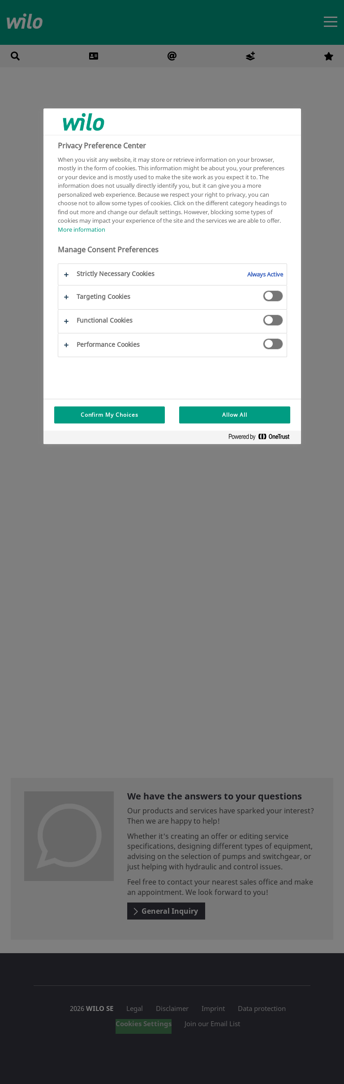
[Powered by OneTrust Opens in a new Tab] (262, 438)
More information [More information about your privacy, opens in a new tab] (81, 229)
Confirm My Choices (109, 415)
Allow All (234, 415)
